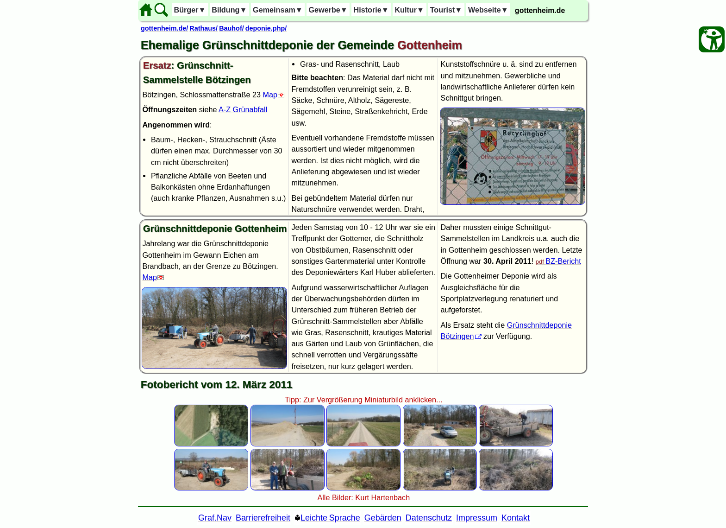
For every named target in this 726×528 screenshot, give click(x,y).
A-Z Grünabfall (243, 109)
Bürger (190, 10)
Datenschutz (429, 517)
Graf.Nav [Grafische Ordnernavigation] (215, 517)
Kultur (409, 10)
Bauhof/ (231, 28)
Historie (370, 10)
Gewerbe (327, 10)
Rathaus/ (203, 28)
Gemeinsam (278, 10)
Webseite (488, 10)
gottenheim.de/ (164, 28)
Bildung (229, 10)
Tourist (446, 10)
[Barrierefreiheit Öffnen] (712, 39)
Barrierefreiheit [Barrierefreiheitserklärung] (263, 517)
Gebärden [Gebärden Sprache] (382, 517)
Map (270, 94)
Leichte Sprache (330, 517)
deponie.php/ (266, 28)
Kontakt (515, 517)
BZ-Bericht (563, 261)
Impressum (476, 517)
